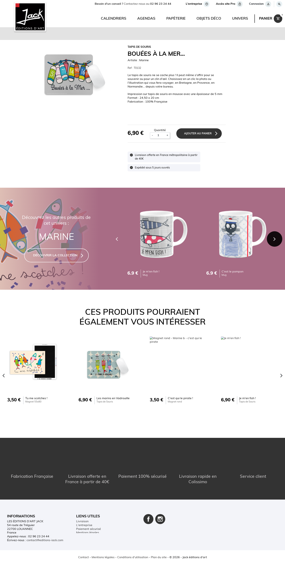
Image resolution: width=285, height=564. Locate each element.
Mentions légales (87, 522)
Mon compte (84, 529)
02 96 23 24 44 (160, 4)
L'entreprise (84, 514)
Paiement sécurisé (88, 518)
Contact (83, 557)
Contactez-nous (87, 533)
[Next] (274, 239)
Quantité (160, 130)
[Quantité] (159, 136)
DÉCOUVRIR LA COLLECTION (55, 255)
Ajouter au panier (199, 133)
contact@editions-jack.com (45, 529)
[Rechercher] (279, 4)
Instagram (160, 509)
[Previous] (115, 239)
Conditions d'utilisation (91, 526)
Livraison (82, 511)
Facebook (148, 509)
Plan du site (84, 537)
